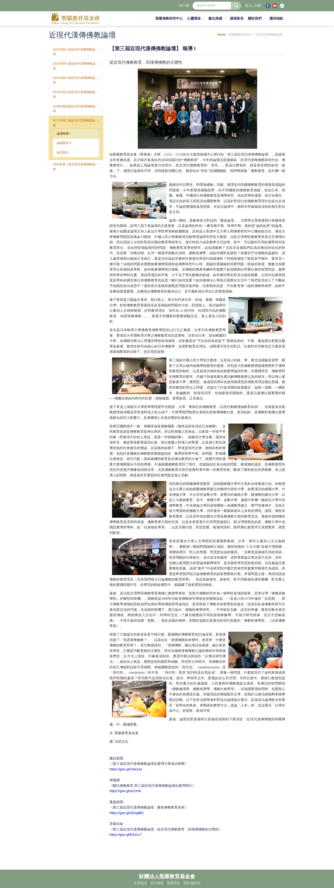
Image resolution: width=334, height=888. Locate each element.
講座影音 (237, 18)
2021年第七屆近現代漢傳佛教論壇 (74, 66)
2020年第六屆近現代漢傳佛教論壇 (74, 80)
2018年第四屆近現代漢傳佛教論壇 (74, 109)
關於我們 (255, 18)
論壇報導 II (64, 143)
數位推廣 (215, 18)
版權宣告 (173, 883)
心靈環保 (194, 18)
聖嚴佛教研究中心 (169, 18)
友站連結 (157, 883)
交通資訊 (140, 883)
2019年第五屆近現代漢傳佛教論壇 (74, 94)
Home (221, 34)
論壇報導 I (63, 133)
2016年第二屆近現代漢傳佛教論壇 (74, 167)
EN (181, 5)
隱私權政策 (191, 883)
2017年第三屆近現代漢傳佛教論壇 (74, 123)
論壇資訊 (63, 152)
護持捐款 (276, 18)
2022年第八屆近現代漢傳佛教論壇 (74, 52)
